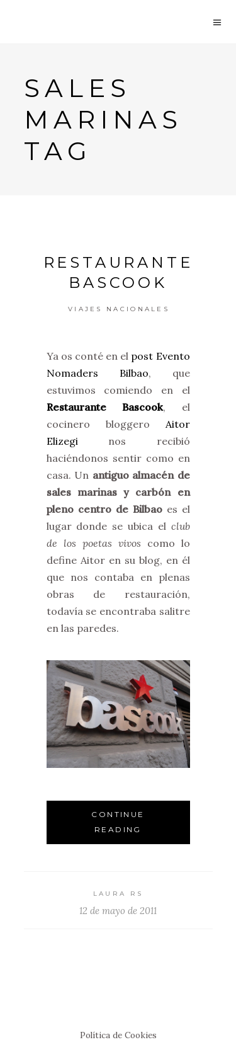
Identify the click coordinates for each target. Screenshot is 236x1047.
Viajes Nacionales (118, 309)
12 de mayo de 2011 (118, 911)
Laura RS (118, 894)
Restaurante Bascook (105, 407)
